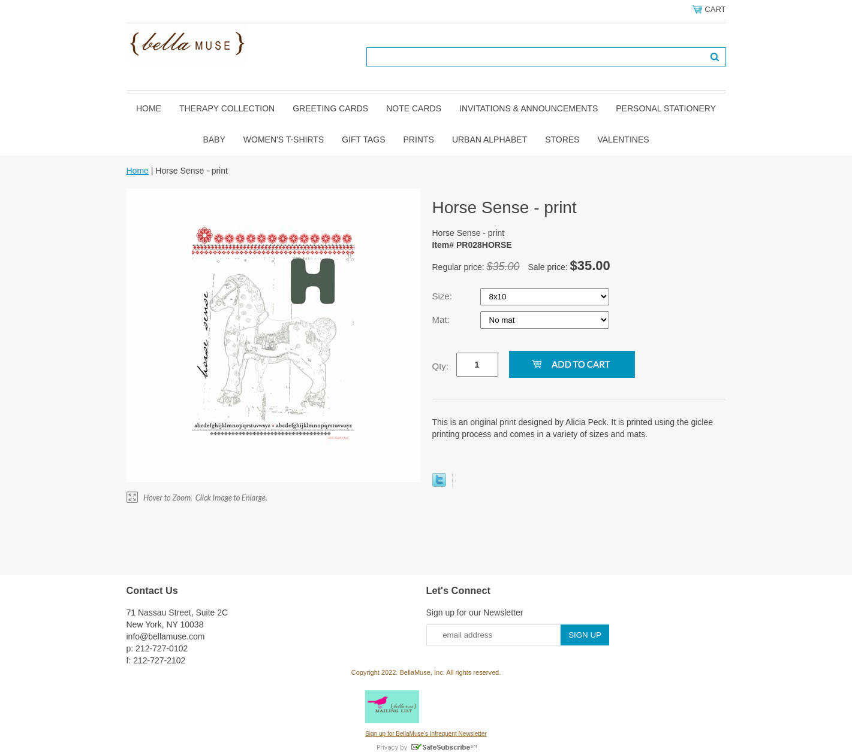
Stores (562, 139)
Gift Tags (363, 139)
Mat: (442, 319)
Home (148, 108)
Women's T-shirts (283, 139)
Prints (419, 139)
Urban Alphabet (489, 139)
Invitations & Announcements (528, 108)
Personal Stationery (666, 108)
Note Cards (413, 108)
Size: (443, 296)
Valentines (623, 139)
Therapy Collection (227, 108)
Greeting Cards (330, 108)
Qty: (440, 366)
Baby (214, 139)
